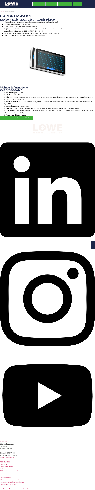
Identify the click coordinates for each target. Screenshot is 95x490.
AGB (1, 468)
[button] (47, 442)
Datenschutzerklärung (6, 466)
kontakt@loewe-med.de (7, 457)
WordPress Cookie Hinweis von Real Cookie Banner (16, 489)
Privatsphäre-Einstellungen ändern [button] (10, 480)
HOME (2, 11)
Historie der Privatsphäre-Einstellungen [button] (12, 482)
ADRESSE (3, 442)
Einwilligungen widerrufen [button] (8, 484)
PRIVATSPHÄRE (5, 477)
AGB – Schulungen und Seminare (10, 471)
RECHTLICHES (5, 462)
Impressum (3, 464)
